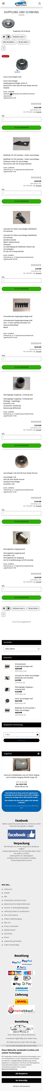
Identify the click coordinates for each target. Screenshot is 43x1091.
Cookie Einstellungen (11, 945)
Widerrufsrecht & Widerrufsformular (17, 904)
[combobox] (18, 37)
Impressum (8, 889)
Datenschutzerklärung (9, 1069)
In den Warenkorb (21, 127)
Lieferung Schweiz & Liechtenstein (16, 911)
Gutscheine (8, 934)
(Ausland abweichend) (26, 169)
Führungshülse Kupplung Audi (14, 549)
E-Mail (24, 797)
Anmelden (21, 740)
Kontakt (7, 893)
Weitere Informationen (21, 1086)
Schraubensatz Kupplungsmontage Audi (17, 316)
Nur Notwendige (21, 1080)
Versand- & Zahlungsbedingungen (16, 908)
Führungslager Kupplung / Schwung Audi (18, 395)
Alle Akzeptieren (22, 1074)
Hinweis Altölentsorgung (13, 919)
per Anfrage (14, 797)
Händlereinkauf (9, 930)
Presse (6, 937)
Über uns (7, 923)
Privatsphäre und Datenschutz (15, 900)
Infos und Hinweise (11, 915)
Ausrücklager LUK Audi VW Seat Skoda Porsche (20, 473)
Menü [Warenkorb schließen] (3, 3)
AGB (5, 897)
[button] (4, 37)
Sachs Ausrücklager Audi (12, 77)
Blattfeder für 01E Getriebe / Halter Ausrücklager (21, 155)
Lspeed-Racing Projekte (12, 941)
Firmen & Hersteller (11, 926)
